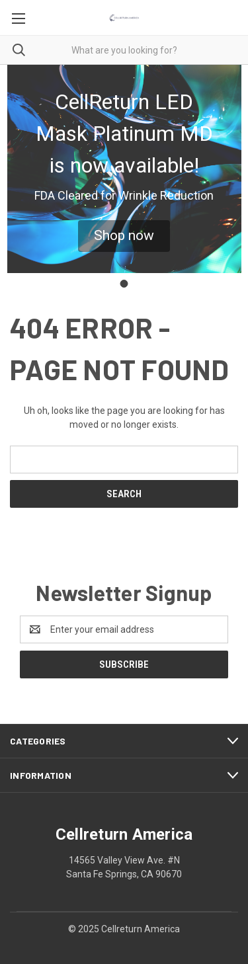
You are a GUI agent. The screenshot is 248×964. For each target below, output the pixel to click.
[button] (124, 236)
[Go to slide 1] (124, 284)
